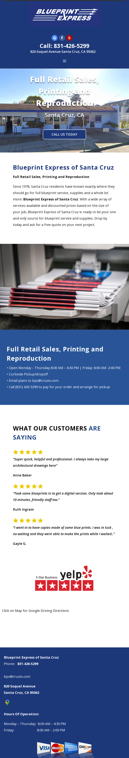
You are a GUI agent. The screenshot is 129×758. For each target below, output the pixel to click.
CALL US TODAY (64, 134)
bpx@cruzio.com (17, 676)
